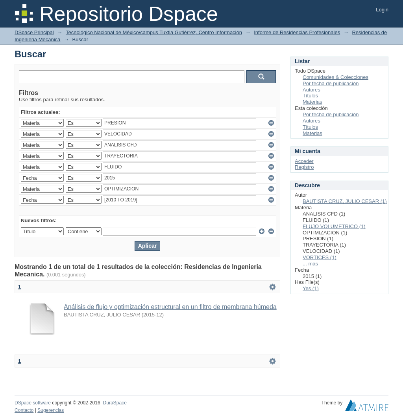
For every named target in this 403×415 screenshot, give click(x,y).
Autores (311, 90)
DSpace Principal (34, 32)
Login (382, 10)
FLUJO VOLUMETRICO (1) (334, 226)
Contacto (24, 410)
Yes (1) (311, 288)
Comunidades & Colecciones (335, 77)
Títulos (310, 96)
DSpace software (33, 403)
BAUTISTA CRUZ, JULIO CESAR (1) (345, 201)
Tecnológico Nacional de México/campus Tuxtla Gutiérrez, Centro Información (154, 32)
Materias (312, 102)
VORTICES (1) (319, 257)
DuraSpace (114, 403)
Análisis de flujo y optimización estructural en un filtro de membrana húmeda (170, 306)
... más (310, 264)
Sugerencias (50, 410)
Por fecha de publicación (331, 83)
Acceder (304, 161)
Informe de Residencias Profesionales (297, 32)
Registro (304, 167)
